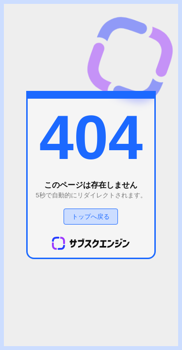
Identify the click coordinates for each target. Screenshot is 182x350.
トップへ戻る (91, 216)
